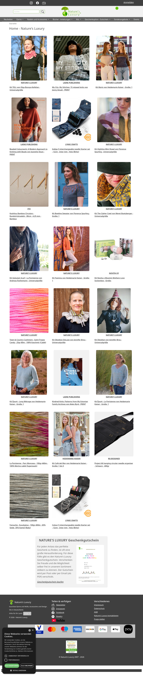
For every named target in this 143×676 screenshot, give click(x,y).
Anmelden (129, 2)
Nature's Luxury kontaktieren (106, 616)
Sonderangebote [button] (121, 19)
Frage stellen (99, 619)
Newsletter (58, 605)
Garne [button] (19, 19)
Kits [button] (78, 19)
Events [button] (136, 19)
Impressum (99, 605)
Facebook (58, 612)
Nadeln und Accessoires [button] (37, 19)
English (94, 3)
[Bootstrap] (20, 602)
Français (99, 3)
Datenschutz (99, 608)
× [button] (33, 630)
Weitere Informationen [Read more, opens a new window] (25, 651)
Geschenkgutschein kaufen (50, 581)
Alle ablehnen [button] (27, 666)
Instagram (58, 609)
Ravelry (57, 616)
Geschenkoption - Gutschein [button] (97, 19)
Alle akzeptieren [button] (11, 666)
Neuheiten (8, 19)
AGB (96, 612)
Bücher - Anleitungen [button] (62, 19)
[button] (19, 670)
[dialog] (19, 651)
